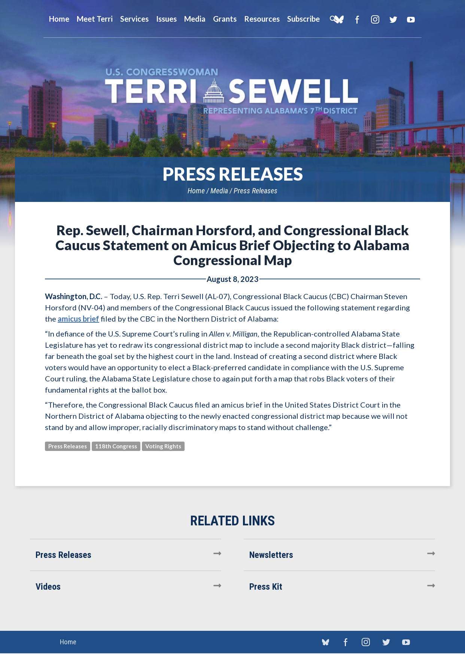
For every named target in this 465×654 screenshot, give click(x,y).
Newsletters (271, 555)
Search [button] (332, 18)
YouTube (411, 19)
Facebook (357, 19)
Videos (48, 586)
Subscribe (303, 18)
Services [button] (134, 18)
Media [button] (195, 18)
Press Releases (255, 190)
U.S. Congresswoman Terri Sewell (232, 91)
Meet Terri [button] (95, 18)
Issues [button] (166, 18)
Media (219, 190)
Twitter (393, 19)
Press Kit (265, 586)
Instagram (375, 19)
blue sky (325, 642)
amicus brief (78, 318)
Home (196, 190)
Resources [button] (262, 18)
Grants (225, 18)
